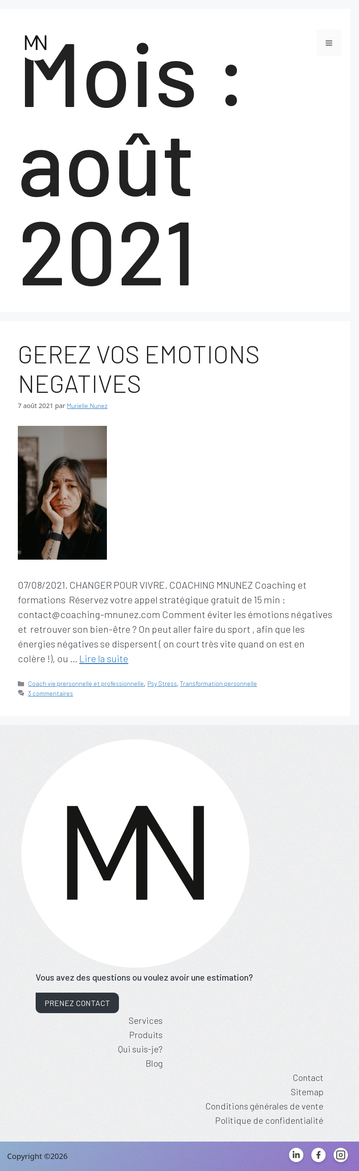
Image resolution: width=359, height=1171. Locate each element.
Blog (154, 1063)
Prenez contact (77, 1003)
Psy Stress (162, 683)
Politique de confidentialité (269, 1120)
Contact (308, 1077)
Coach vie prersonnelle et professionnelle (86, 683)
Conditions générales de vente (264, 1106)
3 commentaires (50, 693)
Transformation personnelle (218, 683)
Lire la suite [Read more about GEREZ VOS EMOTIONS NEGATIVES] (103, 658)
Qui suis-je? (140, 1048)
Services (146, 1020)
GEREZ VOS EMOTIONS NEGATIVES (139, 368)
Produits (146, 1034)
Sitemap (307, 1091)
